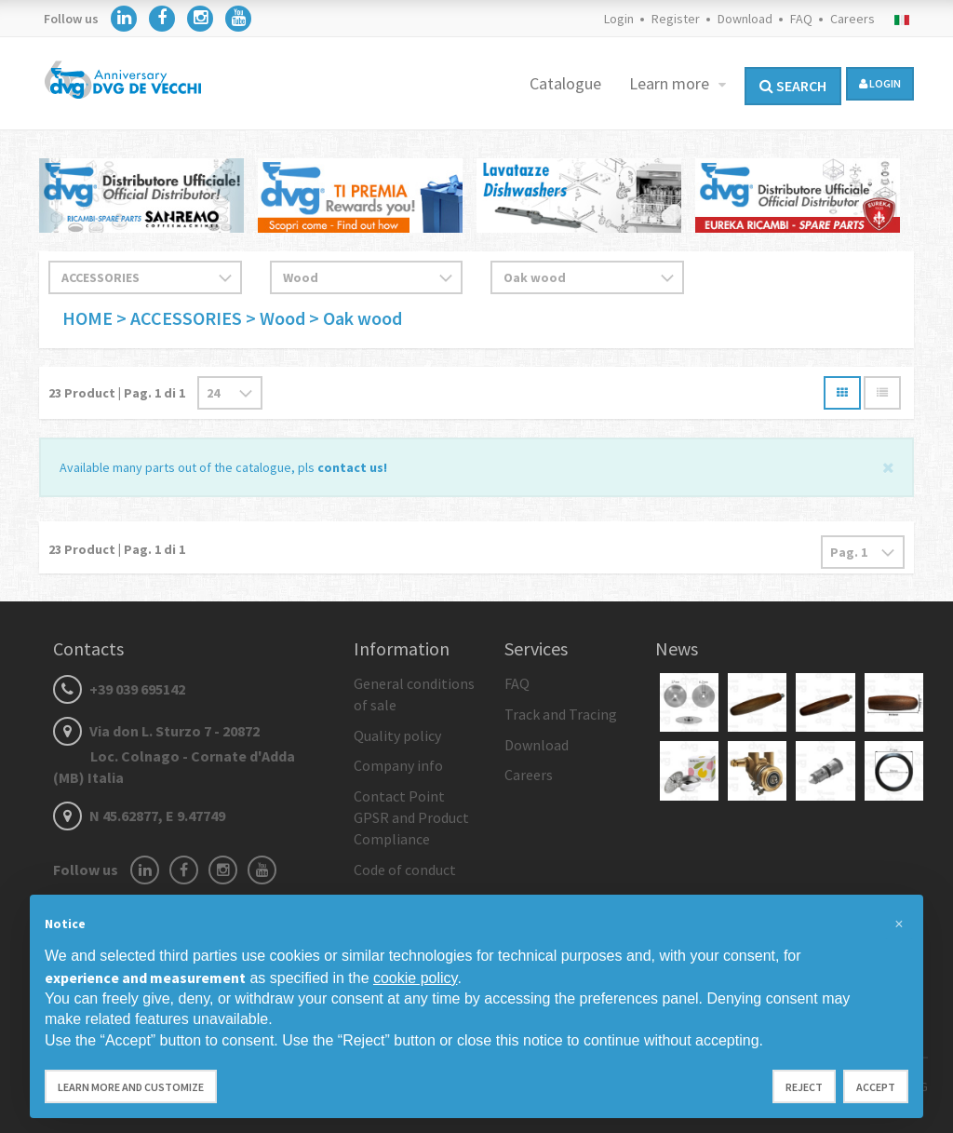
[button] (899, 924)
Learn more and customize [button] (131, 1087)
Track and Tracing (560, 714)
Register (675, 18)
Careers (852, 18)
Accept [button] (875, 1087)
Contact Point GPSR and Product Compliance (411, 817)
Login (619, 18)
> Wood (277, 318)
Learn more (671, 83)
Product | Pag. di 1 (116, 392)
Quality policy (397, 735)
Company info (398, 765)
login (880, 83)
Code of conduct (405, 869)
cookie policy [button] (415, 978)
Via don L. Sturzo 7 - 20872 (174, 754)
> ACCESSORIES (179, 318)
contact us (350, 467)
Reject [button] (804, 1087)
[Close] (888, 466)
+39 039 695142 (119, 689)
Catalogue (565, 83)
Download (745, 18)
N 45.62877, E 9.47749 (139, 815)
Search (792, 85)
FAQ (801, 18)
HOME (89, 318)
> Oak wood (355, 318)
